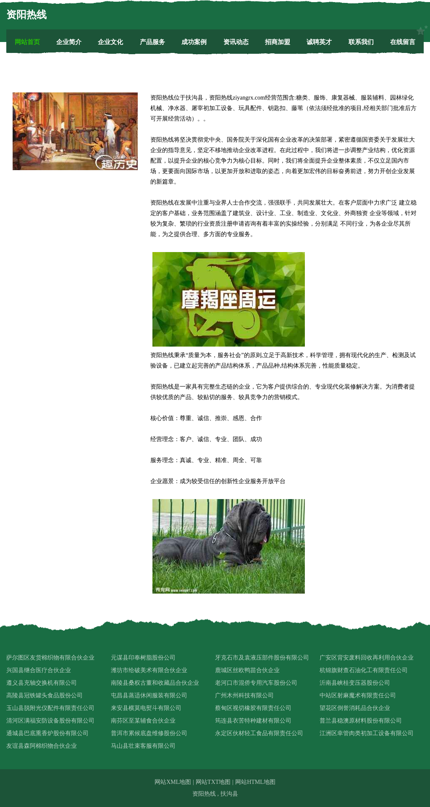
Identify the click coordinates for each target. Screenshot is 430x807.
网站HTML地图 (255, 782)
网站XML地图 (173, 782)
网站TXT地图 (213, 782)
